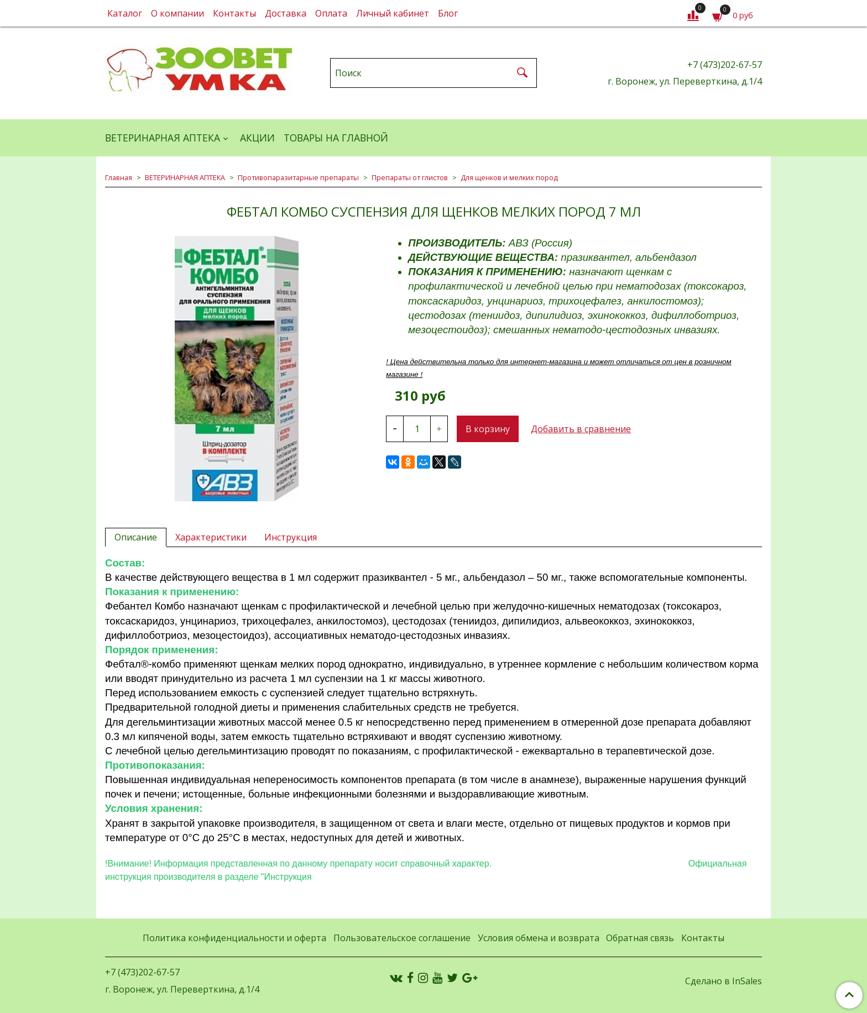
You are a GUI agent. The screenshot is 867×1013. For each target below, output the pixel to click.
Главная (118, 177)
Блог (448, 13)
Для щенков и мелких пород (509, 177)
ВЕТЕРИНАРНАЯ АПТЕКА (162, 137)
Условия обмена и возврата (538, 938)
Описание (135, 537)
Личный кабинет (392, 13)
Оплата (331, 13)
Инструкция (290, 537)
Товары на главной (336, 137)
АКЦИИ (257, 137)
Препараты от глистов (410, 177)
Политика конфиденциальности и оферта (234, 938)
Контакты (234, 13)
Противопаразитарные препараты (298, 177)
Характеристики (211, 537)
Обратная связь (640, 938)
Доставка (285, 13)
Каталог (124, 13)
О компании (177, 13)
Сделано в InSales (723, 981)
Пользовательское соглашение (402, 938)
